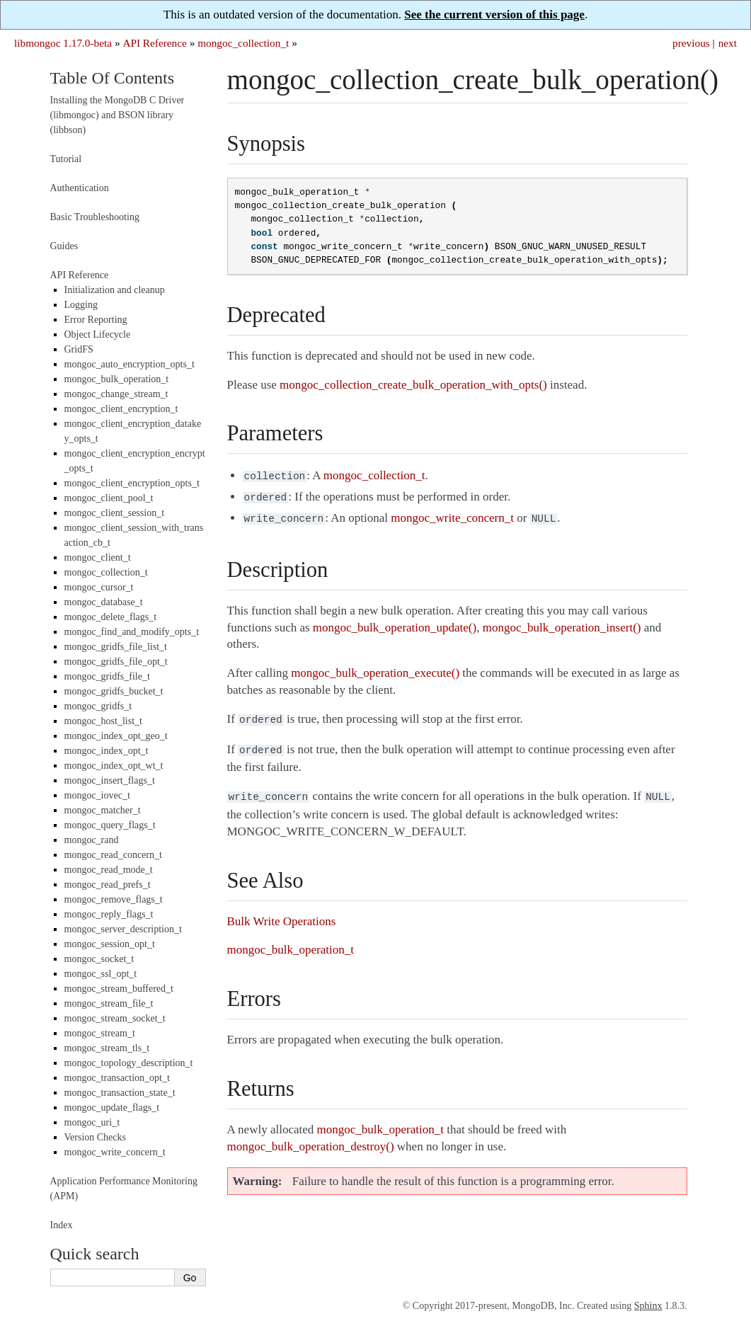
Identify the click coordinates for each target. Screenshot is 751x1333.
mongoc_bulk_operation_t (116, 379)
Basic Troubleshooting (94, 217)
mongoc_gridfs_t (98, 706)
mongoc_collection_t (243, 43)
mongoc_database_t (103, 602)
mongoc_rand (91, 840)
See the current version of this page (494, 14)
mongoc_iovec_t (97, 795)
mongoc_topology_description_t (128, 1063)
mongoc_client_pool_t (109, 498)
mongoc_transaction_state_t (120, 1092)
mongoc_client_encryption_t (121, 409)
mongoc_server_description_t (123, 929)
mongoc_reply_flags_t (109, 914)
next (727, 43)
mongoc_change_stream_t (116, 394)
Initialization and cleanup (114, 290)
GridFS (78, 349)
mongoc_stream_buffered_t (118, 988)
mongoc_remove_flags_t (113, 899)
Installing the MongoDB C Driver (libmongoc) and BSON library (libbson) (117, 115)
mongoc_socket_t (99, 959)
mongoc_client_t (97, 557)
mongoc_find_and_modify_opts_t (132, 632)
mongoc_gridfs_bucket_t (114, 691)
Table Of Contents (112, 78)
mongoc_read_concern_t (113, 854)
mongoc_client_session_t (114, 513)
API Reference (154, 43)
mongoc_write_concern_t (115, 1152)
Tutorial (66, 159)
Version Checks (95, 1137)
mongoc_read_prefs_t (107, 884)
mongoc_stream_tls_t (107, 1048)
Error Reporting (95, 319)
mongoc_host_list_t (103, 721)
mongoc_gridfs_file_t (107, 676)
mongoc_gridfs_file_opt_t (116, 661)
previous (691, 43)
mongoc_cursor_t (99, 587)
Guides (64, 246)
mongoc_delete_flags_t (110, 617)
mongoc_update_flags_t (112, 1107)
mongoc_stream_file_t (109, 1003)
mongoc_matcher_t (102, 810)
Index (61, 1225)
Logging (81, 304)
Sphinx (648, 1305)
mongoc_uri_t (92, 1122)
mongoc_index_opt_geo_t (116, 736)
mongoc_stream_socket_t (115, 1018)
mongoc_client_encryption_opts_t (132, 483)
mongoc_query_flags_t (110, 825)
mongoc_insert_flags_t (109, 780)
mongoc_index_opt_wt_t (114, 765)
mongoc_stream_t (99, 1033)
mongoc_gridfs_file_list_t (115, 646)
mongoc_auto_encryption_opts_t (129, 364)
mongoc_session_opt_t (109, 944)
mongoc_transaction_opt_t (117, 1077)
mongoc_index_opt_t (106, 750)
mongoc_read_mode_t (108, 869)
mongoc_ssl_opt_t (100, 973)
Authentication (79, 188)
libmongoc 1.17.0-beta (63, 43)
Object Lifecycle (97, 334)
